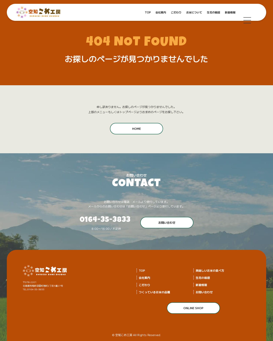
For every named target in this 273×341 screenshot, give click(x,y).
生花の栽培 (213, 12)
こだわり (176, 12)
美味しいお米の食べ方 (210, 270)
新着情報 (230, 12)
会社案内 (160, 12)
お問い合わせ (166, 222)
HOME (136, 129)
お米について (194, 12)
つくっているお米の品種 (154, 292)
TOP (148, 12)
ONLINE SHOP (193, 308)
